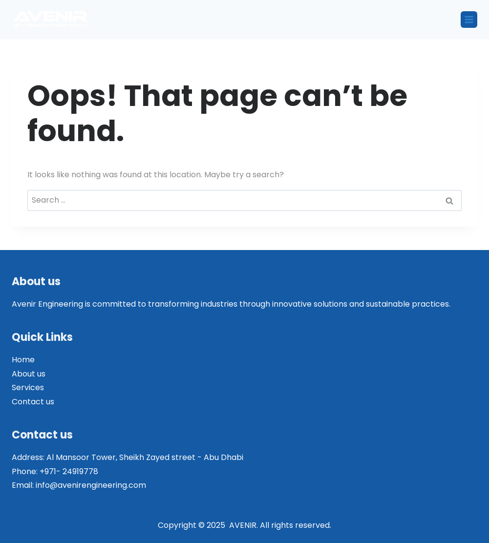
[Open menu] (469, 19)
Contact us (33, 401)
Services (28, 387)
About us (28, 373)
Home (23, 359)
